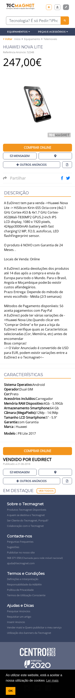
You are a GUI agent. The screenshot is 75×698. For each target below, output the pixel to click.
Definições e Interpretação (22, 579)
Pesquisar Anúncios (18, 611)
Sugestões (13, 547)
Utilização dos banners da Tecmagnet (29, 633)
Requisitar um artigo (19, 616)
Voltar (7, 39)
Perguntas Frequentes (20, 541)
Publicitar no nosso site (21, 552)
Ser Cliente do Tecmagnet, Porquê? (27, 520)
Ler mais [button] (52, 680)
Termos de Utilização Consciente (26, 595)
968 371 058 (35, 558)
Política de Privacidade (20, 590)
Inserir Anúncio (16, 622)
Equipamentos (18, 31)
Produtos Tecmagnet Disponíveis (26, 509)
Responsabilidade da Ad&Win (24, 584)
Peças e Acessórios (53, 31)
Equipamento (32, 39)
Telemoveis (50, 39)
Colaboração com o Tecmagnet (25, 526)
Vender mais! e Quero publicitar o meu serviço (34, 627)
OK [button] (10, 690)
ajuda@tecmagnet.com (21, 563)
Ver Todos (46, 490)
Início (17, 39)
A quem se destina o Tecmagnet (26, 515)
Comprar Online (37, 147)
